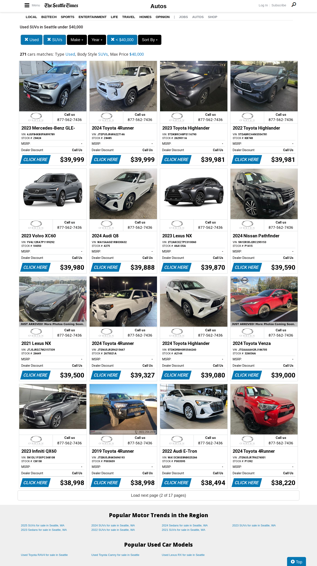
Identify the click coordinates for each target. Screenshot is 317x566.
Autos (158, 6)
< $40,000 (122, 39)
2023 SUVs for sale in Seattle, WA (254, 525)
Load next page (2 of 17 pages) (158, 495)
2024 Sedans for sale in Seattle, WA (185, 525)
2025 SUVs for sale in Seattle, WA (43, 525)
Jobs (183, 17)
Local (31, 17)
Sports (67, 17)
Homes (145, 17)
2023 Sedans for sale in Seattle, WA (44, 529)
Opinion (163, 17)
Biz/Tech (49, 17)
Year (97, 40)
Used (31, 39)
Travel (128, 17)
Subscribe (278, 5)
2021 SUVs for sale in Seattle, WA (183, 529)
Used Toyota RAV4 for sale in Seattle (44, 555)
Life (114, 17)
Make (77, 40)
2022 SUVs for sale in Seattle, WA (113, 529)
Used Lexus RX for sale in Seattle (183, 555)
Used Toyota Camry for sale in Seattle (115, 555)
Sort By (150, 40)
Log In (263, 5)
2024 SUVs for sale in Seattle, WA (113, 525)
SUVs (54, 39)
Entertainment (93, 17)
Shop (212, 17)
